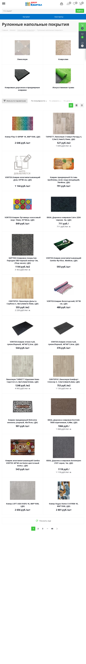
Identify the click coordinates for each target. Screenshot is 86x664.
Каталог (26, 16)
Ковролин (63, 59)
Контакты (58, 16)
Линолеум (22, 59)
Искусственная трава (63, 87)
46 (52, 528)
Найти (80, 11)
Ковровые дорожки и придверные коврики (22, 88)
